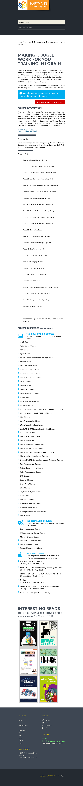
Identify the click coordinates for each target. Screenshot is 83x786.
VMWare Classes (27, 500)
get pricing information (50, 102)
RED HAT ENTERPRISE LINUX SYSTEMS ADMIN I (40, 586)
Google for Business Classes (31, 540)
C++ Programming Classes (30, 377)
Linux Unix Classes (27, 432)
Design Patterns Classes (29, 401)
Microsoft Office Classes (29, 544)
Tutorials (21, 733)
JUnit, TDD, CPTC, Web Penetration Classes (37, 429)
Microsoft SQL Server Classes (31, 448)
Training (28, 42)
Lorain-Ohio (40, 42)
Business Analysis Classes (30, 529)
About (20, 738)
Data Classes (25, 397)
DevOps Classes (26, 405)
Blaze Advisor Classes (28, 365)
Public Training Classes (37, 82)
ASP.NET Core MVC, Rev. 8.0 (31, 561)
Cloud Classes (25, 385)
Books (20, 743)
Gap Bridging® (23, 725)
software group (50, 776)
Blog (20, 735)
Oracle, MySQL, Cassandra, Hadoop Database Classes (41, 460)
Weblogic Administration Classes (33, 511)
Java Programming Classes (30, 421)
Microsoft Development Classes (32, 444)
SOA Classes (25, 488)
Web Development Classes (30, 504)
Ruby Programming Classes (30, 472)
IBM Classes (25, 417)
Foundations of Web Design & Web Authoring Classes (41, 409)
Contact (21, 740)
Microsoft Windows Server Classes (34, 456)
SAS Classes (25, 476)
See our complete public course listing (35, 592)
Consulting (22, 730)
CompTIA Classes (27, 389)
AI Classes (24, 350)
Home (20, 42)
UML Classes (25, 496)
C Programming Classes (29, 369)
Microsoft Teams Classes (29, 537)
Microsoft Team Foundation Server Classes (37, 452)
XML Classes (25, 515)
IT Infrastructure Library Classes (32, 533)
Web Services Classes (28, 507)
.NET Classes (25, 342)
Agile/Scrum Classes (28, 346)
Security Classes (26, 480)
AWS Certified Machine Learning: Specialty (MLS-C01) (41, 567)
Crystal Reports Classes (29, 393)
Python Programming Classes (31, 468)
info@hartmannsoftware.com (53, 741)
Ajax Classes (25, 354)
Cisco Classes (25, 381)
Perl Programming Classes (30, 464)
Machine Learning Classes (30, 436)
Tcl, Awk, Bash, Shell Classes (31, 492)
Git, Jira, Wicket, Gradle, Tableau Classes (36, 413)
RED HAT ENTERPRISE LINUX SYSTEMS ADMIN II (40, 574)
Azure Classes (25, 362)
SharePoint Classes (27, 484)
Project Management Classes (31, 548)
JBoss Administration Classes (31, 425)
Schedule (21, 728)
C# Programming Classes (30, 373)
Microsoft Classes (27, 440)
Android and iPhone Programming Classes (36, 358)
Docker (23, 580)
